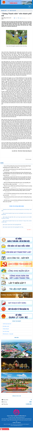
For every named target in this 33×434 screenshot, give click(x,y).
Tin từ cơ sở (13, 10)
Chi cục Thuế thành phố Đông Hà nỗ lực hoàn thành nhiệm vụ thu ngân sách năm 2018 (17, 194)
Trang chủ (3, 10)
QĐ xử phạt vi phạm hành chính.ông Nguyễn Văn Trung (12, 227)
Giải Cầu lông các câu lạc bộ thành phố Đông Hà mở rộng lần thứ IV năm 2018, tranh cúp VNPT (17, 201)
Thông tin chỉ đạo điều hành (16, 206)
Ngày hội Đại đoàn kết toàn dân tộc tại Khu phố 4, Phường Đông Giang (18, 197)
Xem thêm (29, 229)
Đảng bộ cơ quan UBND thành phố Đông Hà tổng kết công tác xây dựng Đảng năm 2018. (17, 186)
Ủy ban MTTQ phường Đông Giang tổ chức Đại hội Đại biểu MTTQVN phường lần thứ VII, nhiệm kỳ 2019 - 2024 (17, 166)
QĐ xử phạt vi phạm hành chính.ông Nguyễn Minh (11, 224)
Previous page (28, 159)
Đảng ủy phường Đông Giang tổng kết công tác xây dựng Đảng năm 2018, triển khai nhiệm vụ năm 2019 (17, 183)
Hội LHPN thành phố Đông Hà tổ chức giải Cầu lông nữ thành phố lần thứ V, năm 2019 (17, 170)
